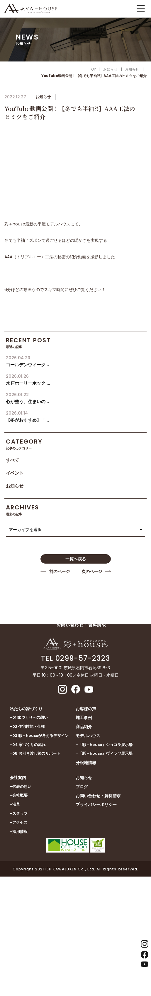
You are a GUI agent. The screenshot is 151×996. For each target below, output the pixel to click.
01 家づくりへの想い (30, 717)
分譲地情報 (86, 763)
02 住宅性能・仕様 (28, 726)
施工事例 (84, 718)
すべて (12, 460)
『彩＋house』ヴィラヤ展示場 (105, 753)
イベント (14, 473)
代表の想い (21, 786)
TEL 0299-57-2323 (75, 658)
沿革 (16, 804)
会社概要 (20, 795)
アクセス (20, 822)
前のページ (59, 571)
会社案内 (18, 778)
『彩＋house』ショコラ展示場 (105, 744)
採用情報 (20, 831)
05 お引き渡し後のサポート (36, 753)
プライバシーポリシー (96, 804)
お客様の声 (86, 709)
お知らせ (14, 486)
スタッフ (20, 813)
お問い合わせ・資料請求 (98, 796)
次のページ (92, 571)
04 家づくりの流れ (28, 744)
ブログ (82, 787)
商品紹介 (84, 727)
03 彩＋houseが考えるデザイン (40, 735)
